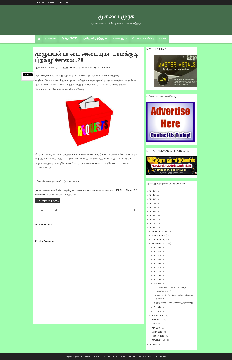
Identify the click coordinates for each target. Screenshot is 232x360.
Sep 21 (157, 267)
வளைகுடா (120, 38)
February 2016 (158, 336)
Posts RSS (147, 357)
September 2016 (159, 243)
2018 (151, 219)
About (52, 2)
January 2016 (158, 340)
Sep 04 (157, 307)
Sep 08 (157, 284)
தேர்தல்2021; (69, 38)
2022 (151, 203)
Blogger (99, 357)
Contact (65, 2)
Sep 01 (157, 311)
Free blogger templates (131, 357)
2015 (151, 344)
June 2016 (157, 320)
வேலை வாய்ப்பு (143, 38)
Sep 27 (157, 255)
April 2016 (156, 328)
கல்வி (162, 38)
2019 (151, 215)
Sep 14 (157, 275)
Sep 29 (157, 247)
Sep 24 (157, 263)
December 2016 (159, 231)
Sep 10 (157, 280)
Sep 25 (157, 259)
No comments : (104, 67)
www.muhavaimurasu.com (89, 190)
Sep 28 (157, 251)
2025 (151, 191)
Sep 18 (157, 271)
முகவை (50, 38)
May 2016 (156, 324)
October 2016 (158, 239)
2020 (151, 211)
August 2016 (158, 316)
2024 (151, 195)
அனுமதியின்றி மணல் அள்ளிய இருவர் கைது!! (173, 303)
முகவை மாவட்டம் (82, 67)
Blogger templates (112, 357)
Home (40, 2)
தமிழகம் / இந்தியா (95, 38)
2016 (151, 227)
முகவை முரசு (116, 16)
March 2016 (157, 332)
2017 (151, 223)
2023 (151, 199)
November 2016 (159, 235)
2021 (151, 207)
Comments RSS (159, 357)
